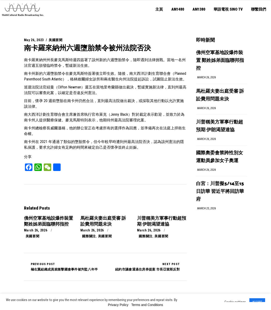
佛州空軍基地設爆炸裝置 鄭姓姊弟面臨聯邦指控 (220, 60)
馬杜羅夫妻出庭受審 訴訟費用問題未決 (220, 95)
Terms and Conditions (147, 305)
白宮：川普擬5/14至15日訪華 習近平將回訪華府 (220, 191)
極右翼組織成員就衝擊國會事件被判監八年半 (64, 266)
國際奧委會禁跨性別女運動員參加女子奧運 (219, 157)
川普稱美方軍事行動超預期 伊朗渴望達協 (219, 126)
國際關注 (89, 236)
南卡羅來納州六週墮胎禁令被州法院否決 (87, 48)
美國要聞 (56, 40)
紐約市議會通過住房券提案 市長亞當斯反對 (147, 266)
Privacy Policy (118, 305)
